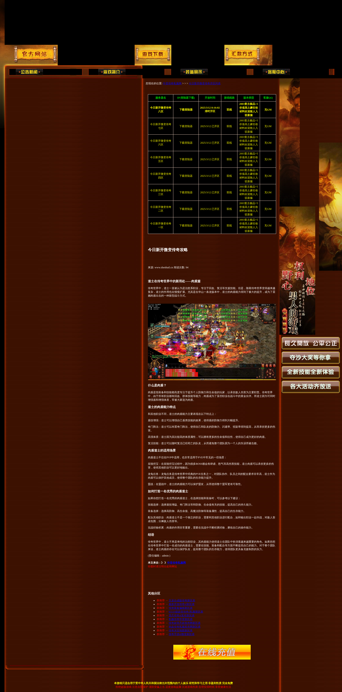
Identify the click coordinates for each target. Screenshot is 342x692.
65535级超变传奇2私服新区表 (186, 611)
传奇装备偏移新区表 (181, 607)
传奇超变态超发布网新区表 (185, 622)
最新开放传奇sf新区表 (182, 604)
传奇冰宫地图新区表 (181, 630)
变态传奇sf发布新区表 (182, 615)
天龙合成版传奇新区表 (182, 600)
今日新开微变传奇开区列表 (205, 83)
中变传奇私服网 (172, 83)
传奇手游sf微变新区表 (182, 634)
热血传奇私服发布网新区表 (185, 626)
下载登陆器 (186, 126)
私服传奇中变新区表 (181, 619)
